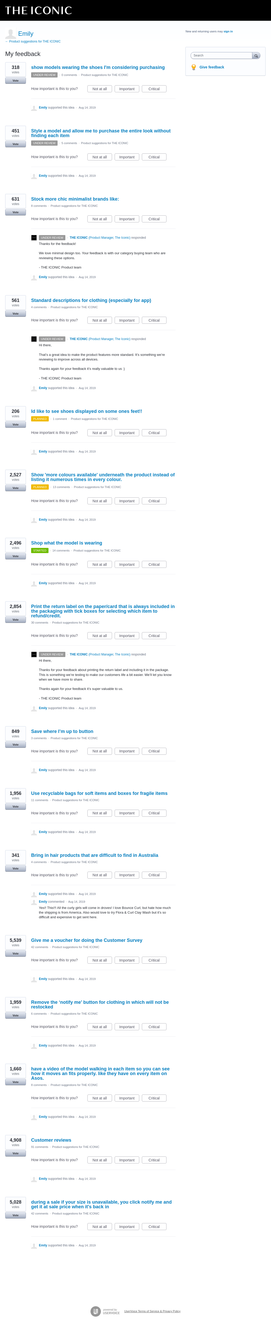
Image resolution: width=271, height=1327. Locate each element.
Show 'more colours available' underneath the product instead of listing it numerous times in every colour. (103, 477)
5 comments (69, 143)
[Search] (256, 55)
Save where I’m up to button (62, 731)
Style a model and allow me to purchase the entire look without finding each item (101, 133)
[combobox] (222, 55)
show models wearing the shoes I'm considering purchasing (98, 67)
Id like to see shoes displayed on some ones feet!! (86, 411)
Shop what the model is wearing (66, 543)
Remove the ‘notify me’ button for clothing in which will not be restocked (100, 1005)
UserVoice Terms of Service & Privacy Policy (152, 1311)
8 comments (39, 205)
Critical (157, 90)
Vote (15, 80)
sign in (228, 31)
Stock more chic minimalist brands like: (75, 199)
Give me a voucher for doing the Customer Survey (86, 940)
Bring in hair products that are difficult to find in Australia (94, 855)
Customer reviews (51, 1140)
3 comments (39, 738)
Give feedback (211, 67)
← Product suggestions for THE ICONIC (33, 41)
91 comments (39, 1146)
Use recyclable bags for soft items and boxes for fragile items (99, 793)
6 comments (39, 1013)
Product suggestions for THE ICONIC (104, 74)
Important (129, 90)
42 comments (39, 947)
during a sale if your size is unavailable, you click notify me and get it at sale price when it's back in (101, 1204)
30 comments (39, 622)
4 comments (39, 307)
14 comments (61, 550)
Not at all (102, 90)
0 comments (69, 74)
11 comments (39, 800)
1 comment (60, 418)
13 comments (61, 487)
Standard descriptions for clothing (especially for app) (91, 300)
